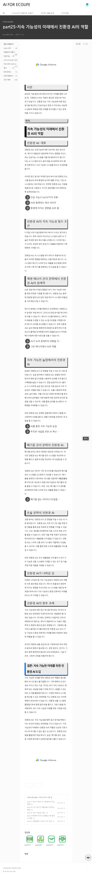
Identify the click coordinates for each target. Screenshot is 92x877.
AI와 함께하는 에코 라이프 (43, 203)
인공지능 (7, 56)
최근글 (78, 44)
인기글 (85, 44)
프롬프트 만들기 (9, 52)
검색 (81, 5)
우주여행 (65, 13)
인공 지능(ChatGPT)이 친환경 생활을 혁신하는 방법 (49, 197)
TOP (87, 869)
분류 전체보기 (8, 44)
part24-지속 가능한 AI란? (36, 813)
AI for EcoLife (9, 60)
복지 (5, 68)
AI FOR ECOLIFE (16, 5)
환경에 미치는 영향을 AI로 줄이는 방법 (48, 208)
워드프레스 (7, 72)
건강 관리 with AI (10, 64)
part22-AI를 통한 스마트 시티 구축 (39, 821)
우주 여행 (7, 80)
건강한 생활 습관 (47, 13)
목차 (86, 439)
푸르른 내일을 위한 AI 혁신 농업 (45, 432)
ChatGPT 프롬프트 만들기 (22, 13)
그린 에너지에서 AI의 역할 (43, 346)
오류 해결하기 (8, 76)
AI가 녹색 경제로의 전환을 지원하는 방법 (49, 341)
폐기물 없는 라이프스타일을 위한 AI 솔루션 (49, 499)
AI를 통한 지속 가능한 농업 (43, 426)
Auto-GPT (7, 48)
